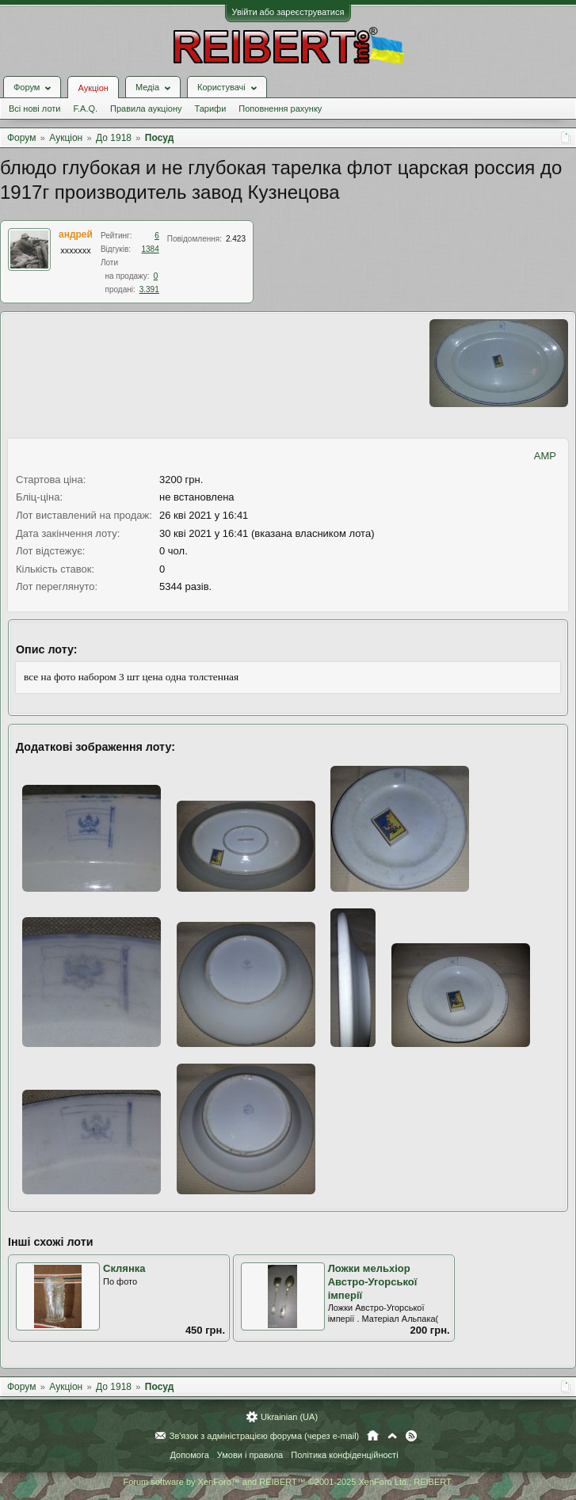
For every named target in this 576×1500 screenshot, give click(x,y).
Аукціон (93, 88)
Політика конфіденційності (344, 1455)
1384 (150, 249)
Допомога (189, 1455)
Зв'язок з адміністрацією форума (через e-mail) (265, 1436)
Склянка (124, 1268)
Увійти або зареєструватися (288, 12)
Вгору (392, 1435)
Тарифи (211, 108)
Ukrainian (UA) (289, 1417)
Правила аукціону (145, 108)
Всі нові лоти (34, 108)
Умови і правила (250, 1455)
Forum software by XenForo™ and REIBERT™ (287, 1482)
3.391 (149, 289)
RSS (411, 1435)
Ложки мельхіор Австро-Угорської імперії (373, 1281)
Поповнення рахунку (280, 108)
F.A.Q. (85, 108)
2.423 (236, 238)
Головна (373, 1435)
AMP (545, 456)
